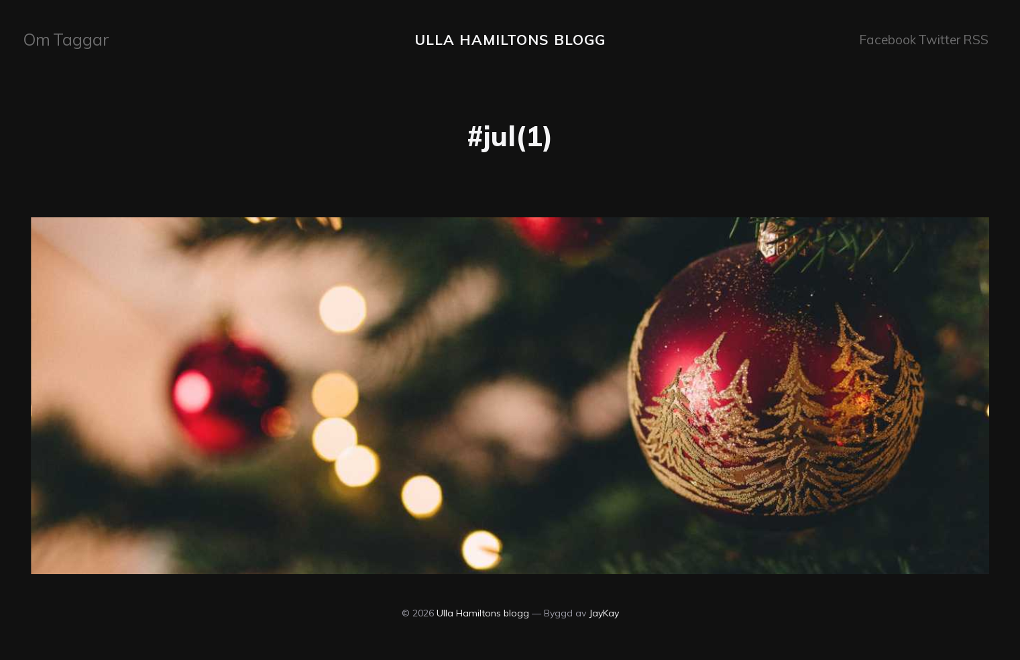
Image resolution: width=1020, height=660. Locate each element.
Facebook (878, 38)
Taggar (77, 38)
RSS (972, 38)
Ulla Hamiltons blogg (510, 38)
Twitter (931, 38)
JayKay (604, 611)
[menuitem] (38, 39)
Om (38, 38)
